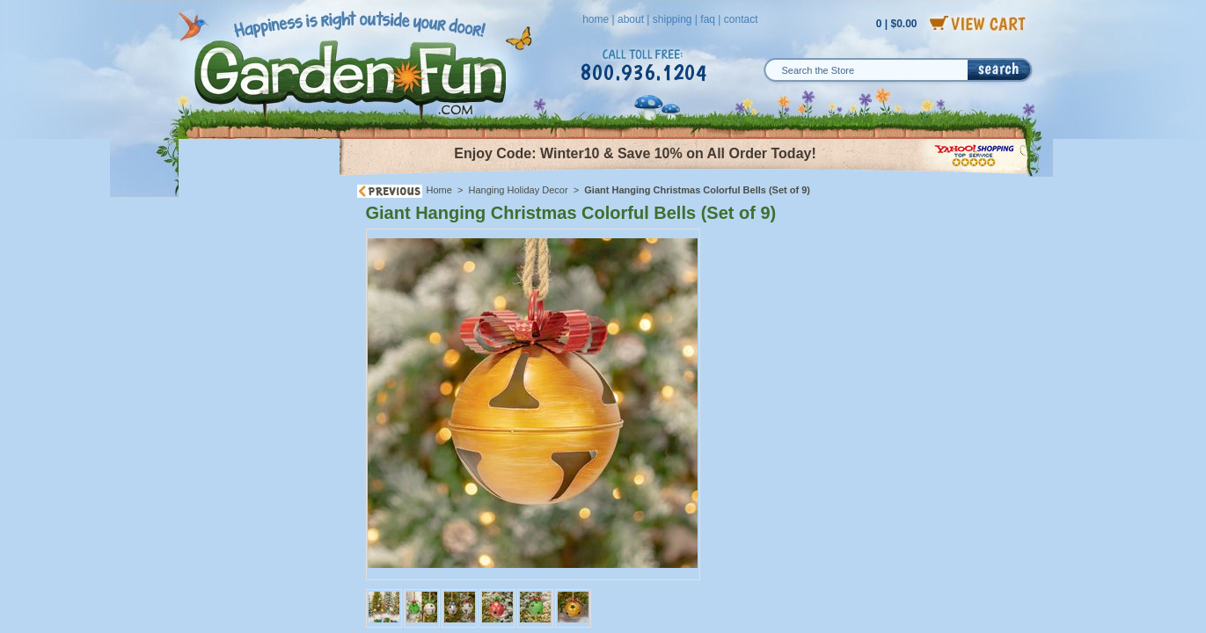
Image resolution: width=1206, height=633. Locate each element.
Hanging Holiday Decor (518, 190)
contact (741, 19)
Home (439, 190)
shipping (672, 19)
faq (707, 19)
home (595, 19)
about (631, 19)
